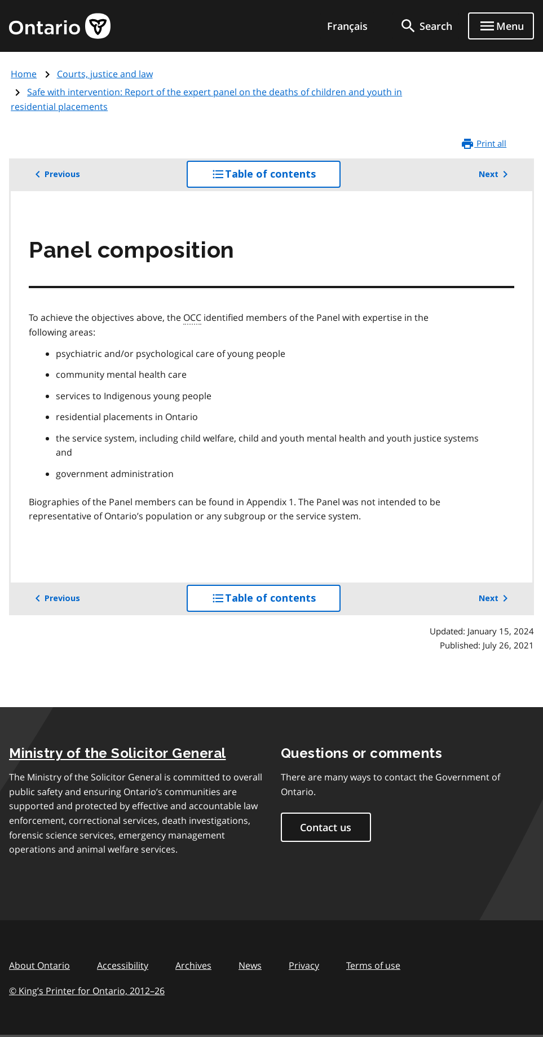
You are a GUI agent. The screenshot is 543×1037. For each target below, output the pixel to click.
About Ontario (39, 965)
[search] (425, 25)
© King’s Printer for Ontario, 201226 (87, 990)
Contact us (325, 827)
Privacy (304, 965)
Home (24, 74)
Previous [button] (55, 174)
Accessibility (122, 965)
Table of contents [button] (276, 177)
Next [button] (495, 174)
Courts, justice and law (105, 74)
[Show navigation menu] (501, 25)
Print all (483, 144)
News (250, 965)
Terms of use (373, 965)
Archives (193, 965)
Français (347, 26)
